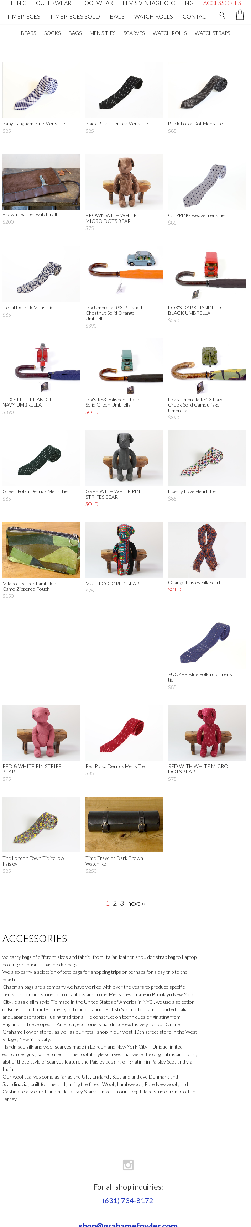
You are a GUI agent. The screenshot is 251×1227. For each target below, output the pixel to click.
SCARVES (134, 33)
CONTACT (196, 16)
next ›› (136, 903)
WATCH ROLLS (153, 16)
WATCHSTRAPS (212, 33)
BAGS (117, 16)
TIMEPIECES (23, 16)
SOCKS (52, 33)
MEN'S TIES (102, 33)
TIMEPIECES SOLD (75, 16)
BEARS (28, 33)
